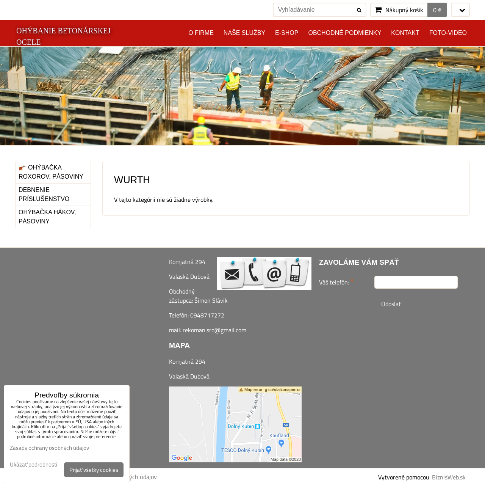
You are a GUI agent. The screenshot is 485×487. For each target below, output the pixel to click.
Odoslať (391, 303)
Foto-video (448, 33)
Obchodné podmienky (344, 33)
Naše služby (244, 33)
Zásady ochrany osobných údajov (49, 447)
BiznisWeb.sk (449, 477)
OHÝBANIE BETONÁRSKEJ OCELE (63, 36)
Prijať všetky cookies (93, 469)
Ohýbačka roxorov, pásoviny (51, 172)
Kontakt (405, 33)
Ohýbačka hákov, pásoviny (47, 217)
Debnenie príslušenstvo (44, 194)
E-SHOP (286, 33)
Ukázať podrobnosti (33, 465)
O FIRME (201, 33)
